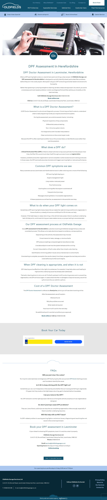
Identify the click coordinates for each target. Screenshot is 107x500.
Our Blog (72, 3)
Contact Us (82, 3)
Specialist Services (50, 8)
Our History (36, 3)
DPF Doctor (73, 379)
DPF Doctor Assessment (33, 290)
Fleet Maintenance (97, 8)
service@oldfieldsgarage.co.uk (55, 443)
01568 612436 (8, 488)
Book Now (96, 3)
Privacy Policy (99, 480)
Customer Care (61, 3)
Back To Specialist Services (53, 458)
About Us (100, 482)
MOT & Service (33, 8)
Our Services (100, 485)
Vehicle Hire (66, 8)
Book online (46, 316)
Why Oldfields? (48, 3)
